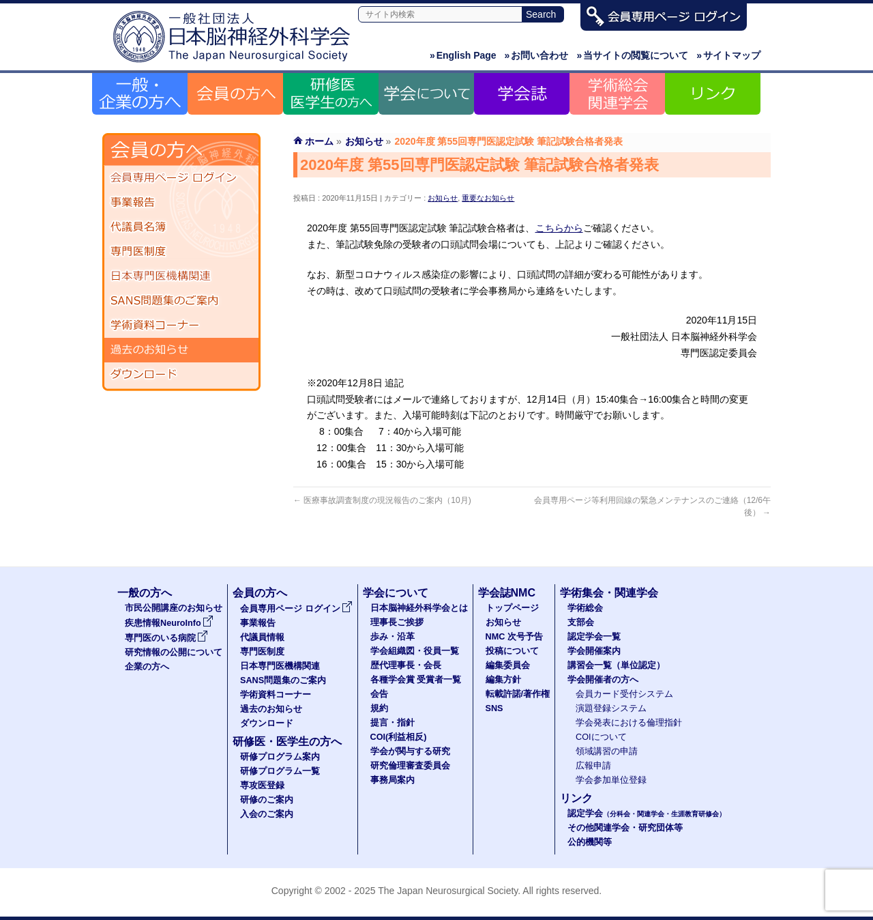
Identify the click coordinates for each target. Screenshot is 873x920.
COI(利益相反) (398, 737)
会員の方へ (260, 593)
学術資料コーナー (181, 325)
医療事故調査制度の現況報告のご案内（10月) (382, 500)
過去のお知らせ (181, 350)
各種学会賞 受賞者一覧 (416, 680)
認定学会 (646, 813)
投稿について (512, 651)
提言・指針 (392, 723)
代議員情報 (262, 637)
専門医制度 (181, 252)
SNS (494, 708)
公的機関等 (589, 842)
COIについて (601, 737)
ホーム (319, 141)
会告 (379, 694)
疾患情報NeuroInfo (169, 623)
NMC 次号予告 (514, 637)
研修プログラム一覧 (280, 771)
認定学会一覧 (594, 637)
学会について (395, 593)
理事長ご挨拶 (397, 622)
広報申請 (593, 766)
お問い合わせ (537, 55)
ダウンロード (181, 374)
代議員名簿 (181, 227)
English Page (463, 55)
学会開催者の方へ (602, 680)
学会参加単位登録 (611, 780)
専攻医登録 (262, 785)
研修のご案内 (266, 800)
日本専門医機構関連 (181, 276)
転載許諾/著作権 (518, 694)
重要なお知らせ (488, 198)
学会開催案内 (594, 651)
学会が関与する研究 (410, 751)
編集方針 (503, 680)
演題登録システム (611, 708)
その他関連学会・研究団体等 (625, 828)
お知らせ (443, 198)
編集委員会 (508, 665)
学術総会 (585, 608)
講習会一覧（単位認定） (616, 665)
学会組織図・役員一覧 (414, 651)
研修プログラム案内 (280, 757)
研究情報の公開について (173, 652)
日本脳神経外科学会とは (419, 608)
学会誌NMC (506, 593)
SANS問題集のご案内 (181, 301)
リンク (576, 798)
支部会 (580, 622)
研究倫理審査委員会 (410, 766)
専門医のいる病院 (166, 638)
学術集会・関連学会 (609, 593)
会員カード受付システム (624, 694)
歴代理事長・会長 (405, 665)
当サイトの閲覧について (632, 55)
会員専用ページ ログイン (181, 178)
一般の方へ (144, 593)
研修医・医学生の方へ (287, 741)
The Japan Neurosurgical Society (448, 890)
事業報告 (181, 202)
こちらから (559, 227)
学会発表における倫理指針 (629, 723)
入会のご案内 (266, 814)
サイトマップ (728, 55)
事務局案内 (392, 780)
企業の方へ (147, 667)
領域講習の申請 (607, 751)
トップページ (512, 608)
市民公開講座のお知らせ (173, 608)
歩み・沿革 (392, 637)
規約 (379, 708)
